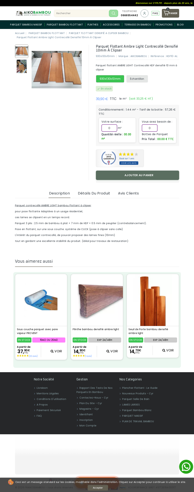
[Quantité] (150, 128)
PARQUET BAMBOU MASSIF (26, 24)
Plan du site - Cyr (90, 403)
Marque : (124, 56)
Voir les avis (128, 163)
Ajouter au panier (139, 175)
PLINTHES (92, 24)
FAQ (155, 13)
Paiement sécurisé (48, 410)
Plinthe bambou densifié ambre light (96, 329)
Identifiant (86, 414)
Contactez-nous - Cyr (93, 397)
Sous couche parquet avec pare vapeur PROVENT (37, 331)
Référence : (158, 56)
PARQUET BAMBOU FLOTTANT (65, 24)
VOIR (56, 351)
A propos (42, 404)
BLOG (180, 24)
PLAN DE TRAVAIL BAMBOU (138, 421)
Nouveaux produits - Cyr (137, 393)
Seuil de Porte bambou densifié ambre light (148, 331)
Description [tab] (59, 193)
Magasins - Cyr (89, 409)
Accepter (98, 488)
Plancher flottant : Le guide (140, 388)
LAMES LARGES (131, 404)
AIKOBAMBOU (138, 56)
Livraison (42, 388)
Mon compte (87, 425)
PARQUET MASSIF (132, 416)
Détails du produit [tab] (94, 193)
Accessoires (111, 24)
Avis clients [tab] (128, 193)
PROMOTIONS (164, 24)
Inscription (86, 420)
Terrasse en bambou (137, 24)
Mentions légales (47, 393)
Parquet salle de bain (135, 399)
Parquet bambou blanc (137, 410)
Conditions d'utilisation (51, 399)
